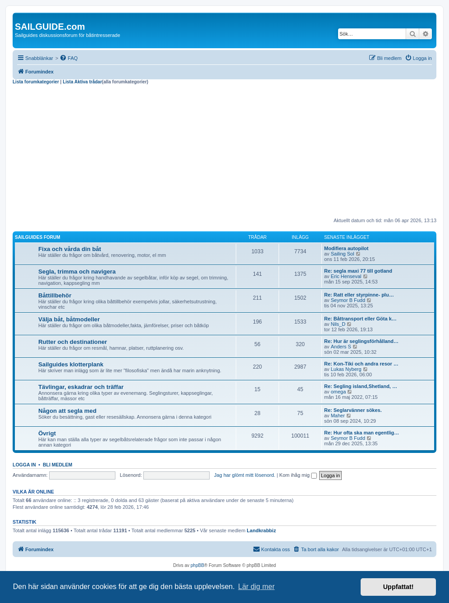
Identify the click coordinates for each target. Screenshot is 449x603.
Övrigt (47, 433)
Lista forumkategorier (36, 81)
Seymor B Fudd (348, 300)
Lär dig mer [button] (256, 586)
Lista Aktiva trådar (82, 81)
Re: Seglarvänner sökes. (353, 410)
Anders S (341, 346)
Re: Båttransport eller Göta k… (360, 318)
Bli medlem (57, 464)
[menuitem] (69, 58)
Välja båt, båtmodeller (69, 319)
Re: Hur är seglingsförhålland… (361, 341)
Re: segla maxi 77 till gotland (358, 271)
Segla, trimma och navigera (77, 271)
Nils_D (338, 324)
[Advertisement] (224, 152)
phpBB (197, 565)
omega (338, 391)
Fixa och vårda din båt (69, 249)
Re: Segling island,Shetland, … (360, 386)
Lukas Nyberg (346, 369)
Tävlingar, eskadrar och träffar (81, 387)
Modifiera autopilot (346, 248)
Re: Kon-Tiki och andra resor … (361, 363)
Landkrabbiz (261, 530)
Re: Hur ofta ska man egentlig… (361, 432)
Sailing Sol (342, 253)
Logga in (24, 464)
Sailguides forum (37, 237)
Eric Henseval (346, 276)
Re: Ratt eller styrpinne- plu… (359, 294)
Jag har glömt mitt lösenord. (244, 475)
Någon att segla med (67, 410)
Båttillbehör (54, 295)
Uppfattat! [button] (398, 586)
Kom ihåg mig (298, 475)
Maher (338, 415)
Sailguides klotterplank (70, 364)
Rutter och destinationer (72, 341)
